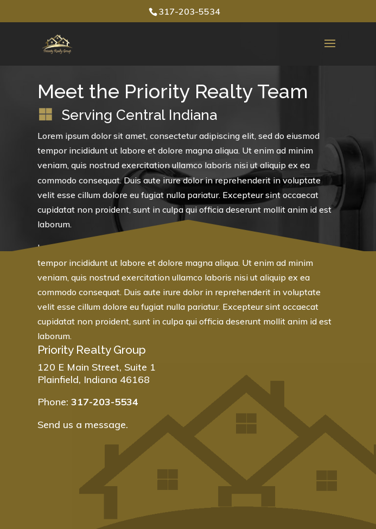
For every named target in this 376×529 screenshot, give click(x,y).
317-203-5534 (189, 11)
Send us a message (81, 424)
